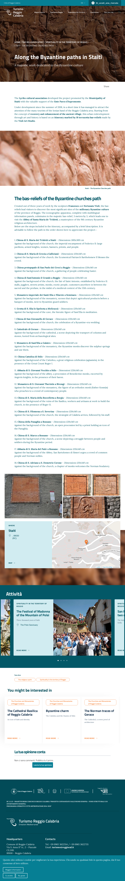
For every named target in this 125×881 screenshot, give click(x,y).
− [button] (55, 528)
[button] (58, 660)
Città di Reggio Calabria (12, 3)
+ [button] (55, 524)
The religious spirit (33, 42)
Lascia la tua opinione (43, 765)
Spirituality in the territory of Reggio (66, 42)
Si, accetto (9, 875)
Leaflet (98, 567)
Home (17, 42)
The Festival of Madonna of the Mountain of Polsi (29, 615)
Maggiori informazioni (13, 869)
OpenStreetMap (107, 567)
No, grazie (21, 875)
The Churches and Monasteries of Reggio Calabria (22, 702)
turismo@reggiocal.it (63, 848)
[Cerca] (118, 12)
